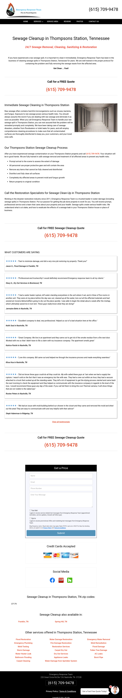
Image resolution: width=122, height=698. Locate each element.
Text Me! (34, 503)
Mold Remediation (98, 635)
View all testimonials (61, 414)
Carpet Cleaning (23, 653)
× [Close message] (107, 689)
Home (25, 21)
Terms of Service (78, 693)
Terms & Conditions (60, 520)
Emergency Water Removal (98, 632)
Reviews (67, 21)
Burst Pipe (98, 650)
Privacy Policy (47, 520)
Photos (79, 21)
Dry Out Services (61, 646)
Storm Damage (23, 643)
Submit (61, 525)
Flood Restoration (23, 632)
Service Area (52, 21)
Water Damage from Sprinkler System (61, 653)
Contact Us (94, 21)
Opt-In (33, 511)
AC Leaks (99, 646)
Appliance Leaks (61, 650)
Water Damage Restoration (61, 632)
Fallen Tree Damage (98, 643)
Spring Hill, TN (61, 614)
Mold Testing (23, 639)
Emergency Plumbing (23, 635)
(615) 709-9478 (103, 9)
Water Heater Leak (23, 646)
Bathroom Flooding (23, 650)
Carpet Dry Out (61, 643)
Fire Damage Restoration (61, 635)
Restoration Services (61, 639)
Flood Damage (98, 639)
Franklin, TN (23, 614)
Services (39, 22)
